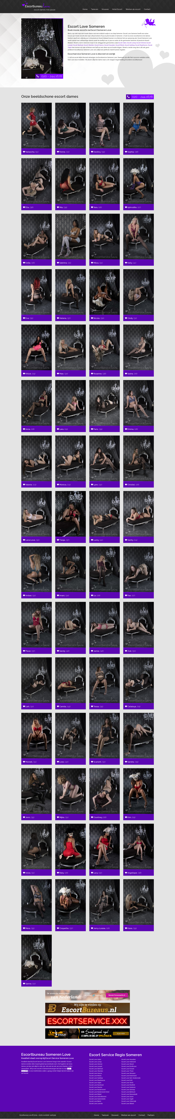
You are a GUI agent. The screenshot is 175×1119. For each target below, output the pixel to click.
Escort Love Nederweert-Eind (99, 1092)
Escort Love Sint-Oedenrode (131, 1078)
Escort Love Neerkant (96, 1085)
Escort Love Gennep (128, 1089)
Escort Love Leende (96, 1103)
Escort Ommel (141, 43)
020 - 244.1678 (48, 76)
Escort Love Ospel (95, 1082)
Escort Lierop (131, 43)
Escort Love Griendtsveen (97, 1096)
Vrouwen (105, 9)
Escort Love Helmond (129, 1062)
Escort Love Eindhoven (129, 1066)
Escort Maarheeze (141, 45)
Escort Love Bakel (95, 1101)
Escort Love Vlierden (96, 1071)
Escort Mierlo (120, 45)
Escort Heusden (109, 45)
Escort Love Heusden (129, 1059)
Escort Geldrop (130, 45)
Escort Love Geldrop (96, 1078)
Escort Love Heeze (95, 1073)
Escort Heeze (99, 45)
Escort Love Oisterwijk (129, 1101)
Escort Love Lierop (95, 1062)
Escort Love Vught (127, 1099)
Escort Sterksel (78, 45)
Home (85, 9)
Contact (147, 9)
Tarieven (94, 9)
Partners (151, 1115)
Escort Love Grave (127, 1096)
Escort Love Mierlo (95, 1076)
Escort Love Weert (128, 1064)
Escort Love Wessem (128, 1073)
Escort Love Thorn (127, 1071)
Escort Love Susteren (128, 1087)
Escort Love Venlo (127, 1082)
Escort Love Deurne (95, 1087)
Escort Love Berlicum (128, 1092)
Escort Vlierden (89, 45)
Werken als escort (133, 9)
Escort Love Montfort (128, 1085)
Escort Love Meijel (95, 1094)
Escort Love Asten (95, 1059)
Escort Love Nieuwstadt (129, 1094)
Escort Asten (122, 43)
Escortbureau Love (26, 1115)
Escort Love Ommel (95, 1064)
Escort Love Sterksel (96, 1069)
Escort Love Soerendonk (97, 1099)
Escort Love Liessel (95, 1066)
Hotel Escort (117, 9)
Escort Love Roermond (129, 1076)
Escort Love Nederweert (97, 1089)
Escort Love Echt (127, 1080)
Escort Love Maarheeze (97, 1080)
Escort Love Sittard (128, 1103)
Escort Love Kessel (128, 1069)
